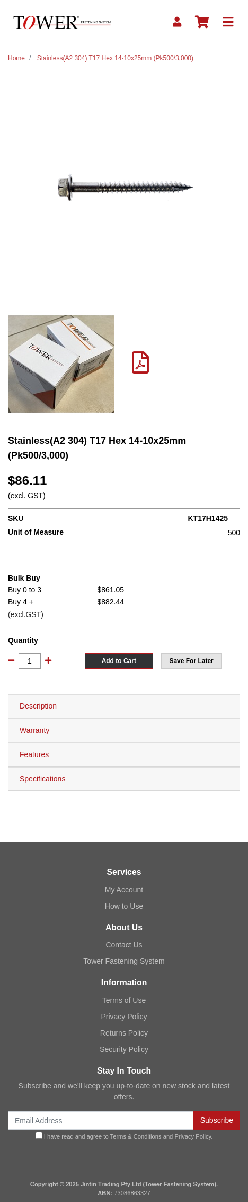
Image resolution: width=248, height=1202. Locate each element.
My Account (124, 890)
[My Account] (177, 22)
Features (34, 754)
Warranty (34, 730)
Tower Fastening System (123, 961)
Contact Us (123, 944)
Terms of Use (124, 1000)
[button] (191, 661)
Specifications (42, 779)
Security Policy (124, 1049)
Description (38, 706)
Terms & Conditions (136, 1136)
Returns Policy (124, 1033)
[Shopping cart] (202, 22)
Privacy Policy (124, 1016)
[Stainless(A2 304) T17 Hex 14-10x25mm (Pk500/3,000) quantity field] (30, 661)
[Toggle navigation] (228, 22)
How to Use (124, 906)
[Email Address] (101, 1120)
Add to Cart (119, 661)
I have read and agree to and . (124, 1136)
